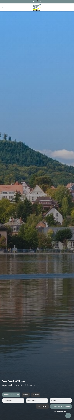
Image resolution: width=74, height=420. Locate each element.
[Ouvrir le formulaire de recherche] (42, 408)
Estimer (36, 397)
